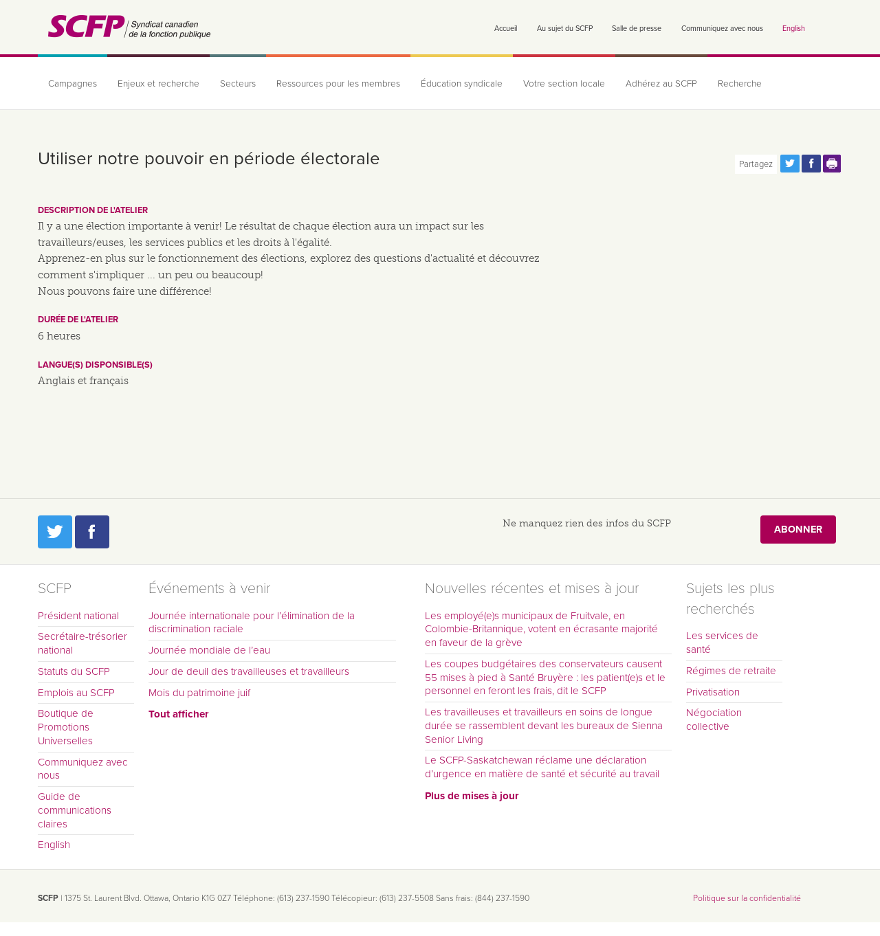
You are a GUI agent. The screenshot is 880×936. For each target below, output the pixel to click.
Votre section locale (564, 83)
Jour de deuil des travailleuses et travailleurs (248, 671)
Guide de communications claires (74, 810)
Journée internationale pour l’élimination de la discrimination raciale (251, 623)
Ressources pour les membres (338, 83)
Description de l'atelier (93, 210)
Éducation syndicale (462, 83)
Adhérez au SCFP (661, 83)
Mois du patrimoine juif (199, 693)
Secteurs (238, 83)
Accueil (505, 28)
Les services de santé (722, 642)
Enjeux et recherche (158, 83)
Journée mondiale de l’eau (209, 650)
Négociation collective (714, 719)
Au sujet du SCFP (565, 28)
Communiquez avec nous (722, 28)
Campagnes (72, 83)
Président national (78, 616)
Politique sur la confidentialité (747, 898)
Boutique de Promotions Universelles (66, 727)
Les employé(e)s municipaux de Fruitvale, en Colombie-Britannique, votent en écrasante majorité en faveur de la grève (541, 629)
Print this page (832, 163)
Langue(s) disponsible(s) (95, 364)
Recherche (740, 83)
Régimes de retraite (731, 671)
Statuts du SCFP (74, 671)
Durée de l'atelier (78, 319)
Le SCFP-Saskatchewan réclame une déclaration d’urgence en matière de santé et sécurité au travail (542, 767)
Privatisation (713, 692)
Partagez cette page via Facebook (811, 163)
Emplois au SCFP (76, 693)
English (793, 28)
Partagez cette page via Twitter (790, 163)
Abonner (798, 529)
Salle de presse (636, 28)
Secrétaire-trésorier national (82, 643)
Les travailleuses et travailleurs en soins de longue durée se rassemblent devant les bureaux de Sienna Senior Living (544, 726)
